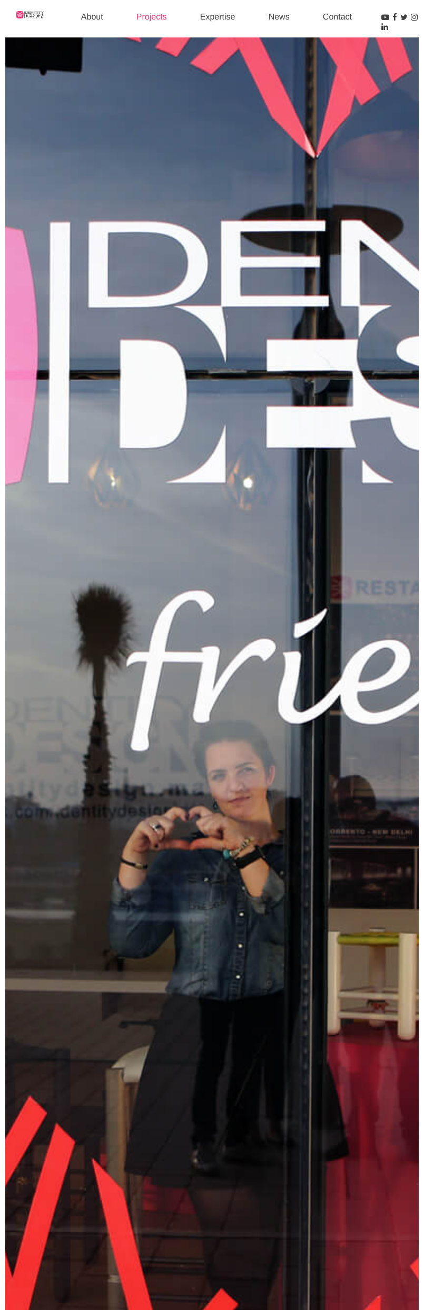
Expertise (217, 17)
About (92, 17)
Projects (151, 17)
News (279, 17)
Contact (337, 17)
